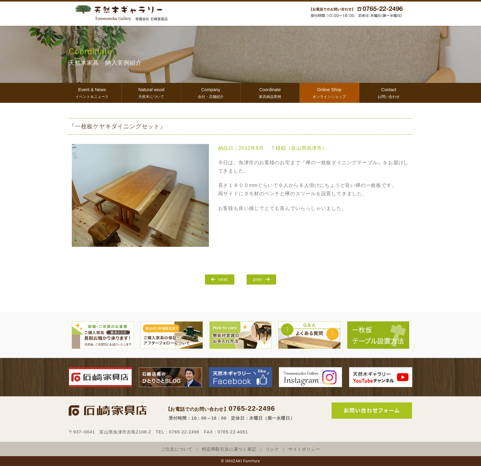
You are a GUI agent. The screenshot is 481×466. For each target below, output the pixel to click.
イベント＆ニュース (92, 92)
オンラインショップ (329, 92)
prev (258, 279)
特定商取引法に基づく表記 (229, 449)
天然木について (151, 92)
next (223, 279)
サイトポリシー (304, 449)
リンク (272, 449)
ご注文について (177, 449)
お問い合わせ (388, 92)
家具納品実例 (270, 92)
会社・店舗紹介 (210, 92)
